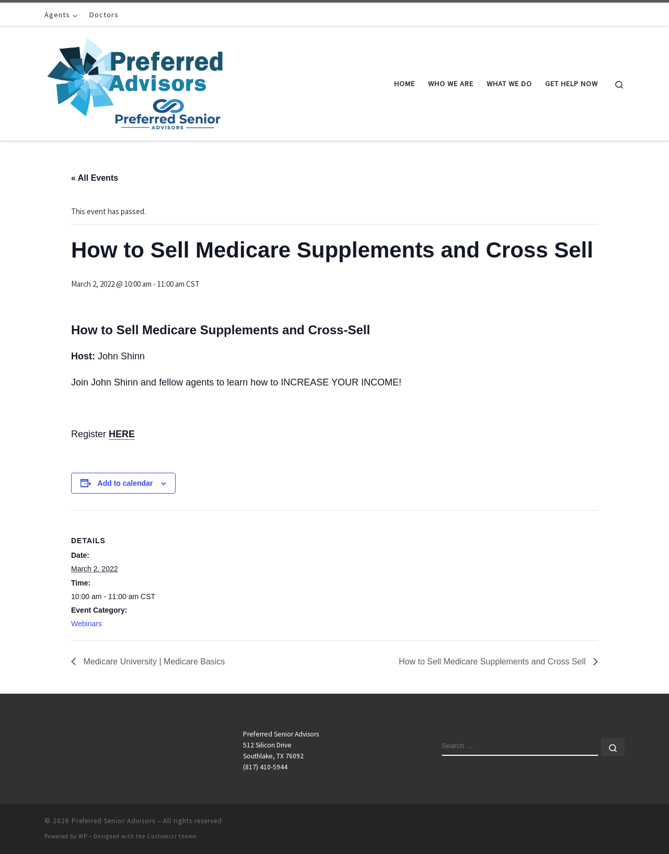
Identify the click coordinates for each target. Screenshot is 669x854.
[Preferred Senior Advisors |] (134, 81)
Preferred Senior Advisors (113, 820)
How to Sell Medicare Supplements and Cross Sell (493, 661)
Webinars (86, 623)
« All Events (94, 177)
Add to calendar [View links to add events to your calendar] (125, 483)
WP (82, 836)
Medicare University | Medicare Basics (153, 661)
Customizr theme (172, 836)
